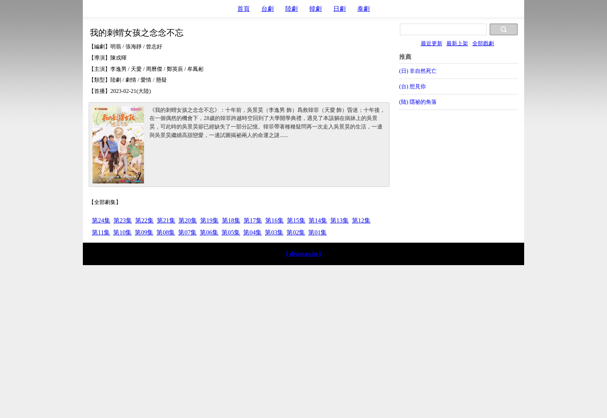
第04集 (252, 232)
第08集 (165, 232)
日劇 (339, 8)
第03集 (274, 232)
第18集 (231, 220)
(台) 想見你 (412, 86)
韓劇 (315, 8)
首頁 (243, 8)
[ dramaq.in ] (303, 253)
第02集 (295, 232)
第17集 (252, 220)
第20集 (187, 220)
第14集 (318, 220)
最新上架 (457, 43)
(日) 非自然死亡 (418, 71)
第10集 (122, 232)
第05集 (230, 232)
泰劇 (363, 8)
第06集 (209, 232)
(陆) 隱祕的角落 (418, 102)
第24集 (101, 220)
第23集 (122, 220)
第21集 (166, 220)
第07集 (187, 232)
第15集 (296, 220)
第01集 (317, 232)
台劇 (267, 8)
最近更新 (431, 43)
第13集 (339, 220)
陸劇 (291, 8)
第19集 (209, 220)
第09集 (144, 232)
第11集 (101, 232)
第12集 (361, 220)
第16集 (274, 220)
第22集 (144, 220)
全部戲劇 (483, 43)
